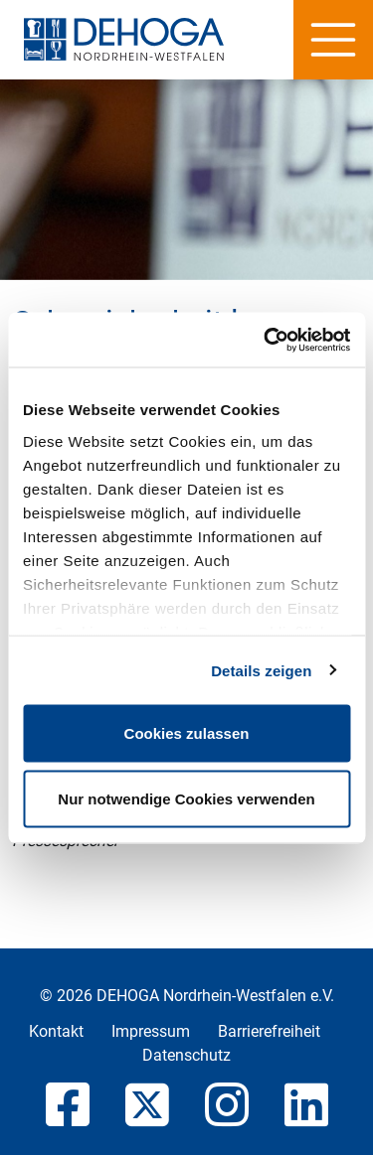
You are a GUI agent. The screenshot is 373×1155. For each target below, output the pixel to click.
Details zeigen (261, 669)
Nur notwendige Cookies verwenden (186, 798)
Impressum (150, 1031)
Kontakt (56, 1031)
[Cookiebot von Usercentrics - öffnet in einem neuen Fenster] (265, 340)
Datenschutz (186, 1055)
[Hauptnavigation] (333, 39)
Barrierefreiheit (269, 1031)
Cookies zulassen (187, 733)
